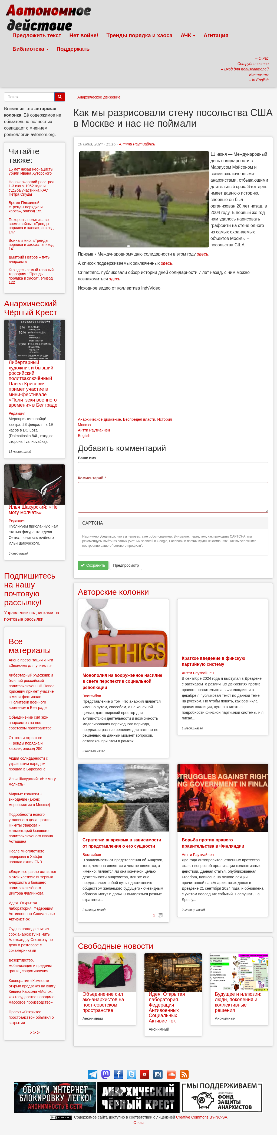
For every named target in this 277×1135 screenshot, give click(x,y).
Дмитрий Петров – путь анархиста (29, 259)
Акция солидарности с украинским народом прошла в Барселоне (28, 763)
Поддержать (73, 49)
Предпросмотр (126, 565)
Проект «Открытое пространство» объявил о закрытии (31, 1017)
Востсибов (92, 696)
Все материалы (30, 646)
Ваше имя (87, 458)
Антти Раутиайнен (137, 144)
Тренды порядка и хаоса (140, 35)
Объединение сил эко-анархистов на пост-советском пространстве (103, 1002)
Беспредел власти (139, 419)
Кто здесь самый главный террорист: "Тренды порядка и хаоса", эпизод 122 (31, 276)
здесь (202, 254)
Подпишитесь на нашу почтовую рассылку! (29, 589)
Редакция (17, 413)
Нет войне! (84, 35)
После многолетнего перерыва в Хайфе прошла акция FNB (26, 856)
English (84, 435)
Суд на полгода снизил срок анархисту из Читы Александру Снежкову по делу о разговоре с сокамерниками (31, 940)
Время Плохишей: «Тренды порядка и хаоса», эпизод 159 (26, 207)
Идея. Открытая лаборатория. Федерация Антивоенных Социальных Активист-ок (167, 1007)
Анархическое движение (98, 97)
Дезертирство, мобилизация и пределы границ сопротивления (30, 965)
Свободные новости (115, 946)
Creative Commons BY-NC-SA (201, 1117)
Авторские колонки (113, 591)
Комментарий (92, 478)
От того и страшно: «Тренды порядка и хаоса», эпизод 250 (26, 743)
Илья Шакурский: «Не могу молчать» (33, 509)
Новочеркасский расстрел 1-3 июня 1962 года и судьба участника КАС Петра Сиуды (31, 188)
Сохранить (93, 565)
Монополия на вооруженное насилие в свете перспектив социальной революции (122, 681)
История (164, 419)
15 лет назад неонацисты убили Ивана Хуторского (31, 171)
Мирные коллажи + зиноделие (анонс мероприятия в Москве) (29, 799)
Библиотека (30, 49)
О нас (138, 1122)
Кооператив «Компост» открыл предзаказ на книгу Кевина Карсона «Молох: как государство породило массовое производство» (32, 991)
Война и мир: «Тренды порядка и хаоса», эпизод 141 (31, 244)
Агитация (215, 35)
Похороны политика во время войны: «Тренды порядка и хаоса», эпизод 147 (31, 226)
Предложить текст (36, 35)
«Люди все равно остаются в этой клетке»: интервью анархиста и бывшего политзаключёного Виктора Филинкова (32, 882)
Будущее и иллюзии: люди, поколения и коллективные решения (238, 1002)
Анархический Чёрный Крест (30, 308)
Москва (84, 425)
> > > (35, 1032)
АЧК (188, 35)
